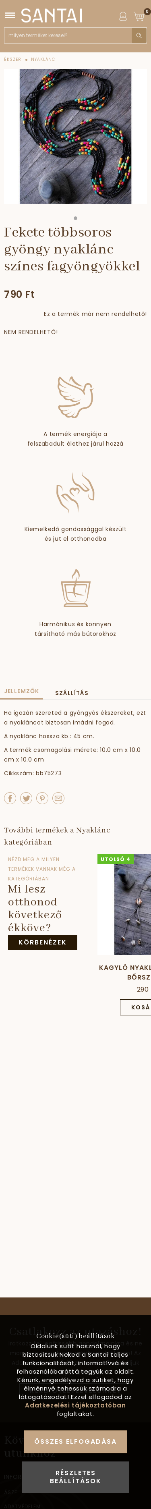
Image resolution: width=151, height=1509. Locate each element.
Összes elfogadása (75, 1441)
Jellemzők (21, 691)
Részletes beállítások (75, 1477)
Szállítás (72, 693)
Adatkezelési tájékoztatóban (75, 1405)
